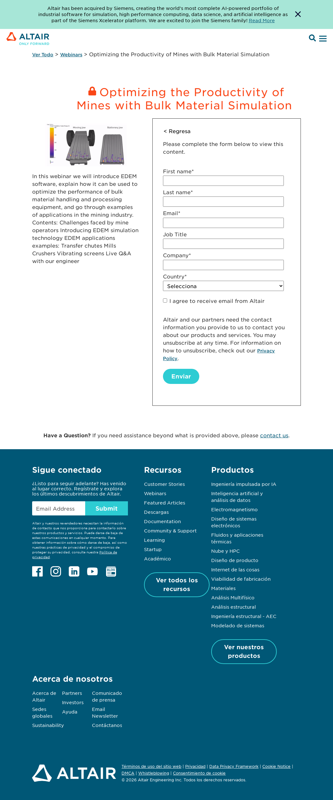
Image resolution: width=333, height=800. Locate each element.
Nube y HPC (225, 551)
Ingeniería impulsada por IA (243, 484)
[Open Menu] (322, 39)
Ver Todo (42, 54)
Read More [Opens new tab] (262, 20)
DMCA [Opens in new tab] (128, 773)
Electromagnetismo (234, 509)
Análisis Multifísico (233, 597)
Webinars (71, 54)
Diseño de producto (234, 560)
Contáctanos (107, 725)
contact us (274, 435)
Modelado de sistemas (237, 625)
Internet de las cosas (235, 569)
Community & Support (170, 530)
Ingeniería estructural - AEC (243, 616)
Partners (72, 693)
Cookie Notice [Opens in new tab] (276, 766)
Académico (157, 558)
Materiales (223, 588)
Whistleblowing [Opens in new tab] (153, 773)
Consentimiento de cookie (199, 773)
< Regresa (177, 131)
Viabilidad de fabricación (241, 579)
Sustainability (48, 725)
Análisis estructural (233, 607)
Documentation (162, 521)
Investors (73, 702)
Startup (153, 549)
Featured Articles (164, 502)
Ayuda (69, 711)
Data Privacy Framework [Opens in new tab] (233, 766)
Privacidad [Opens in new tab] (195, 766)
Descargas (156, 512)
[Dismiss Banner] (298, 14)
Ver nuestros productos (244, 651)
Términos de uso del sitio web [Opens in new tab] (151, 766)
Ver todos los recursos (177, 584)
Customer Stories (164, 484)
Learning (154, 540)
